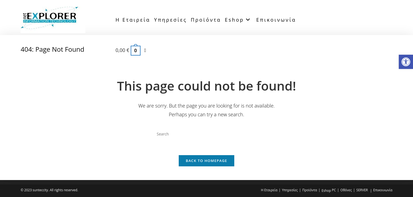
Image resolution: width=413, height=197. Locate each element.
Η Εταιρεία (269, 190)
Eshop (326, 190)
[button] (406, 62)
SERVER (362, 190)
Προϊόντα (309, 190)
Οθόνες (346, 190)
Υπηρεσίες (290, 190)
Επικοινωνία (382, 190)
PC (334, 190)
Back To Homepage (206, 161)
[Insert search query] (206, 134)
